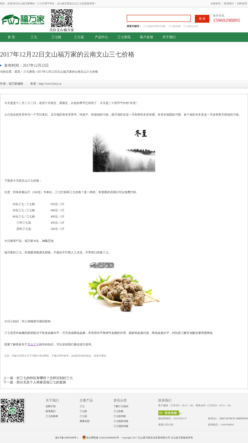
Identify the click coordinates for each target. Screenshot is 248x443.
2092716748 (225, 418)
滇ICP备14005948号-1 (66, 437)
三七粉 (56, 37)
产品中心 (101, 37)
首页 (17, 71)
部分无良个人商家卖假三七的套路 (41, 382)
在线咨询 (216, 3)
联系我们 (229, 3)
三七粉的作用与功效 (154, 26)
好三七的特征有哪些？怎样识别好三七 (45, 378)
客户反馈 (146, 37)
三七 (34, 37)
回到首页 (242, 3)
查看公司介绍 (165, 424)
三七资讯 (124, 37)
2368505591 (242, 418)
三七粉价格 (174, 26)
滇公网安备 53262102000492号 (100, 437)
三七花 (79, 37)
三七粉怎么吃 (190, 26)
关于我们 (169, 37)
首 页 (11, 37)
